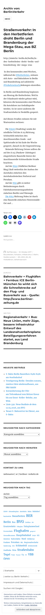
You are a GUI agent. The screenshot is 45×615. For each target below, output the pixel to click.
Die (7, 196)
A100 (23, 257)
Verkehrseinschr (20, 260)
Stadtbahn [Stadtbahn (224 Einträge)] (7, 550)
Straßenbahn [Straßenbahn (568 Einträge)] (25, 550)
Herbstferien (8, 260)
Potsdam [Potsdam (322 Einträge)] (15, 542)
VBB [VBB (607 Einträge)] (30, 554)
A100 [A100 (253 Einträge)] (5, 511)
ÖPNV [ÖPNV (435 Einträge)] (6, 558)
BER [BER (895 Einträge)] (29, 516)
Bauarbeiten (8, 254)
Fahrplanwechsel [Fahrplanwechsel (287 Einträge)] (31, 526)
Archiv (6, 494)
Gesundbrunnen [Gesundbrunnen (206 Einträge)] (9, 535)
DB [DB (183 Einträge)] (32, 522)
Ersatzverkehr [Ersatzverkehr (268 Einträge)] (9, 526)
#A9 (15, 183)
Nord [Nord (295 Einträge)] (23, 539)
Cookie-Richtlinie (31, 605)
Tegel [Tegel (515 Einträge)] (6, 554)
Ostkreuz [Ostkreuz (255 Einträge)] (31, 539)
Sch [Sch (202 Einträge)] (13, 546)
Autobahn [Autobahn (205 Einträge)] (23, 511)
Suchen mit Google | (13, 588)
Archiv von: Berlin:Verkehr (13, 10)
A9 (30, 257)
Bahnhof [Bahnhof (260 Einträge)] (36, 511)
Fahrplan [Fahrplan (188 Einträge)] (20, 526)
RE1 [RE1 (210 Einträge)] (22, 542)
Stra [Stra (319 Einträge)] (14, 550)
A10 (19, 257)
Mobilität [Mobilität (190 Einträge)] (6, 539)
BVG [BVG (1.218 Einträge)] (20, 521)
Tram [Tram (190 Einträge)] (13, 555)
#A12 (11, 196)
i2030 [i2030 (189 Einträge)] (34, 535)
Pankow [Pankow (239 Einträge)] (6, 542)
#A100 (12, 129)
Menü (7, 19)
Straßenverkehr (9, 257)
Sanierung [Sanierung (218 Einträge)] (7, 546)
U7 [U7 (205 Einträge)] (26, 555)
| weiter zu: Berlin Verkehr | (16, 576)
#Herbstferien (23, 75)
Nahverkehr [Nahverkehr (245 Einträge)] (15, 539)
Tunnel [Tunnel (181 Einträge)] (18, 555)
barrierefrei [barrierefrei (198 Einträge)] (7, 516)
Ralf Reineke (12, 252)
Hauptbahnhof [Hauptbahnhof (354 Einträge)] (23, 535)
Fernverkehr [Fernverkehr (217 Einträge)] (8, 531)
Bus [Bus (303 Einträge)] (13, 522)
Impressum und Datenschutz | (18, 582)
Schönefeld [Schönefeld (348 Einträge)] (21, 545)
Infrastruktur (27, 254)
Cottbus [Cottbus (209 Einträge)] (28, 522)
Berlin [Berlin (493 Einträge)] (7, 522)
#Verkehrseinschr (12, 85)
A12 (27, 257)
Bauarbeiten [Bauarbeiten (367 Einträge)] (18, 516)
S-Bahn (35, 254)
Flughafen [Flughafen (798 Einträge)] (21, 531)
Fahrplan (17, 254)
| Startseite (8, 570)
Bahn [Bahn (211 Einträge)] (29, 511)
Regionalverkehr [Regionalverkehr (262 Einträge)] (31, 542)
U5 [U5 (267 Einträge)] (23, 555)
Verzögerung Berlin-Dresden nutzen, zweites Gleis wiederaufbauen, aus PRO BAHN (24, 384)
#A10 (15, 166)
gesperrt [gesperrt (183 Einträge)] (32, 531)
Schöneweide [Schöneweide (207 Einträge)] (32, 546)
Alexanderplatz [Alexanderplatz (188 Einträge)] (14, 511)
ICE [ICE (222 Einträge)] (38, 535)
